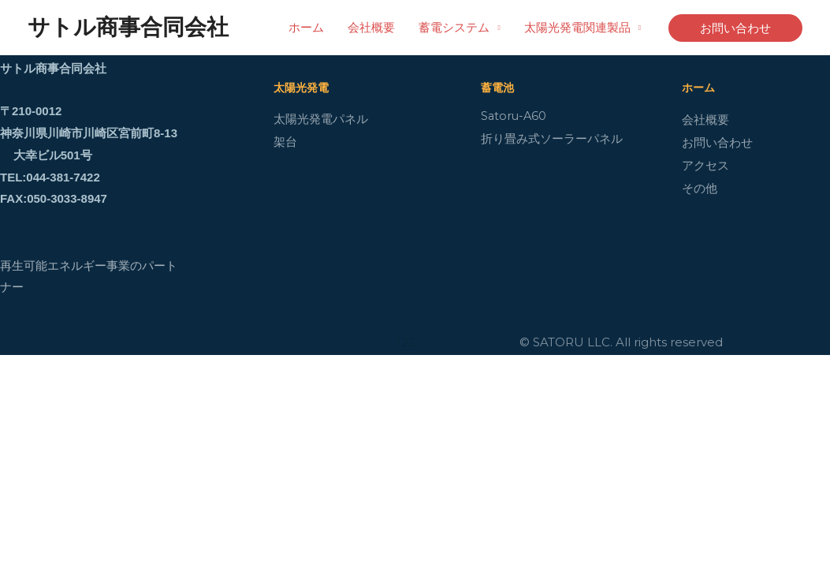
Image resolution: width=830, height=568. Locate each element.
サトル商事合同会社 (128, 26)
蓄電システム (454, 27)
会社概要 (371, 27)
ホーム (306, 27)
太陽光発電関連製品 (577, 27)
